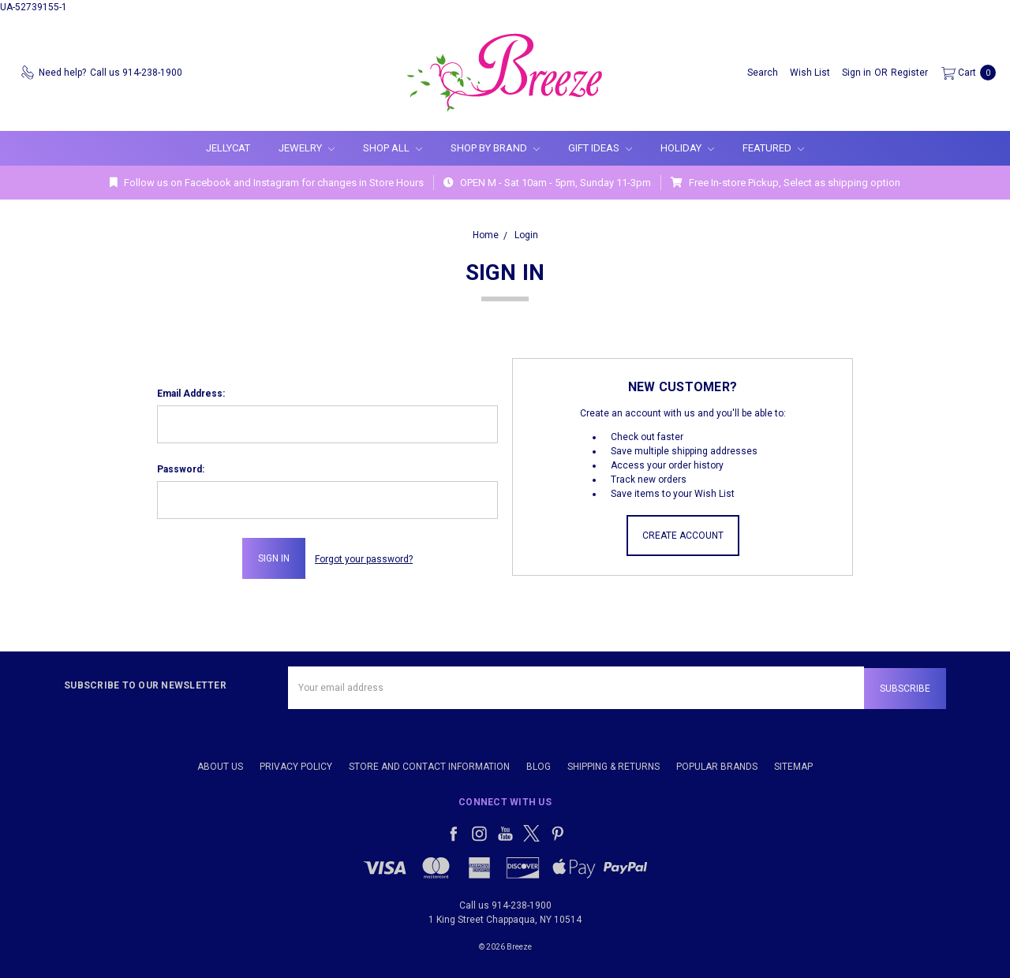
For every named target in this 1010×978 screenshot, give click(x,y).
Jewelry (307, 148)
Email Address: (191, 393)
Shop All (392, 148)
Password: (180, 469)
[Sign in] (856, 72)
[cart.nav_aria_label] (965, 72)
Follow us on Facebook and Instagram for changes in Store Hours (267, 183)
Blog (538, 763)
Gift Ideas (600, 148)
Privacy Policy (296, 763)
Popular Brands (717, 763)
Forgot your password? (364, 558)
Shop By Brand (495, 148)
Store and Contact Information (429, 763)
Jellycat (228, 148)
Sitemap (793, 763)
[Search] (763, 72)
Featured (773, 148)
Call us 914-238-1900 (505, 902)
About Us (220, 763)
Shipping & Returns (613, 763)
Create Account (683, 535)
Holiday (687, 148)
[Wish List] (810, 72)
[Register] (909, 72)
